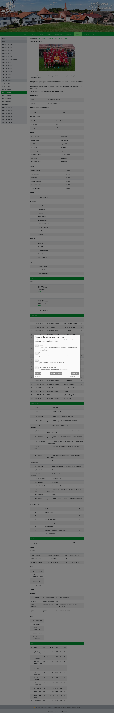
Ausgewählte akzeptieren (56, 373)
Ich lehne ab (38, 373)
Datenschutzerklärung (54, 341)
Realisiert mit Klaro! (74, 376)
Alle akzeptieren (74, 373)
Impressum (37, 376)
